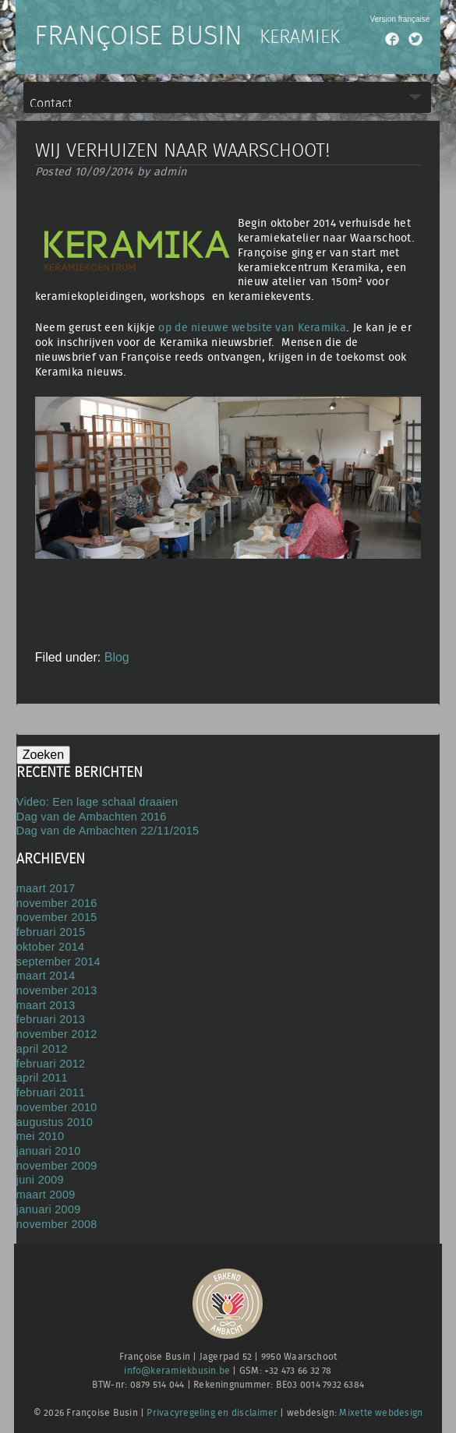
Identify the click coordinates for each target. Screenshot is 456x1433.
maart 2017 (46, 888)
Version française (400, 19)
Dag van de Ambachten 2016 (91, 816)
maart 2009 (46, 1194)
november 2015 (56, 917)
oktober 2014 (50, 947)
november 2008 (56, 1224)
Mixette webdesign (380, 1413)
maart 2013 (46, 1005)
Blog (116, 657)
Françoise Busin (138, 36)
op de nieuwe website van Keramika (252, 328)
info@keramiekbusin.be (177, 1371)
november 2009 (56, 1165)
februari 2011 (51, 1092)
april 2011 (42, 1077)
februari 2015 (51, 932)
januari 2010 (48, 1151)
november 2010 (56, 1107)
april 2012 (42, 1049)
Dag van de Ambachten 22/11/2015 (108, 830)
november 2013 (56, 990)
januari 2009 (48, 1209)
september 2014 (58, 961)
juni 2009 (40, 1180)
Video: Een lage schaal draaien (97, 802)
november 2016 (56, 903)
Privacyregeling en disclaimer (212, 1413)
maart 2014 (46, 975)
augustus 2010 (54, 1122)
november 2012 (56, 1034)
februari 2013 (51, 1019)
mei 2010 (40, 1136)
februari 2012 (51, 1063)
